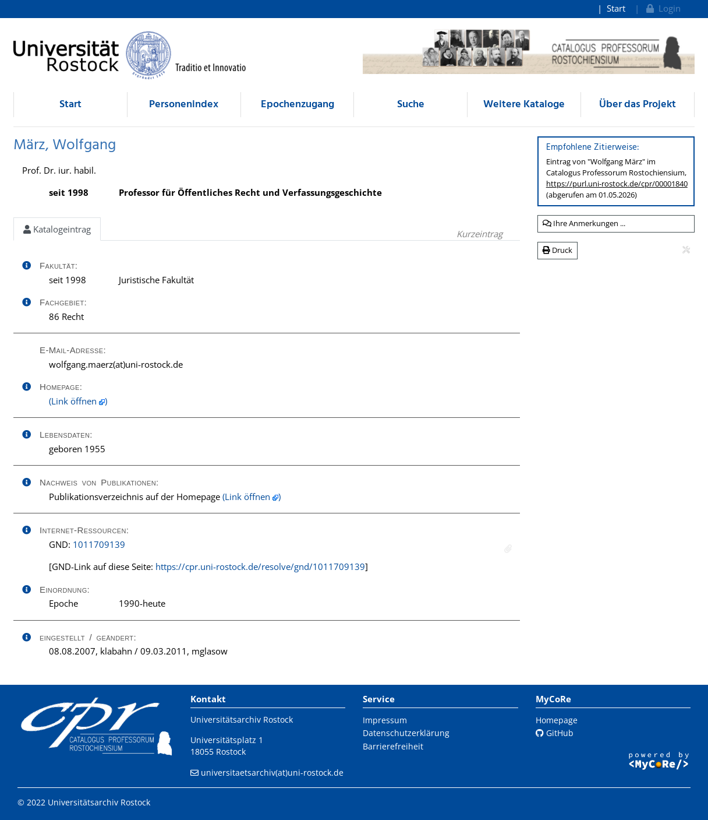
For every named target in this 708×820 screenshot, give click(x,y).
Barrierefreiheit (393, 746)
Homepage (557, 720)
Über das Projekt (637, 104)
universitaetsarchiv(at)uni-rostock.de (272, 772)
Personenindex (183, 104)
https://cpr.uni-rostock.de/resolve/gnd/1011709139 (260, 566)
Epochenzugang (297, 104)
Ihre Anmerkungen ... (584, 223)
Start (616, 8)
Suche (410, 104)
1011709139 (99, 544)
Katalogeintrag (57, 229)
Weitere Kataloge (524, 104)
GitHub (555, 732)
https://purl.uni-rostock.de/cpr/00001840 (617, 183)
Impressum (385, 720)
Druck (557, 250)
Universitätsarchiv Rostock (241, 719)
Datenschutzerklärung (406, 732)
